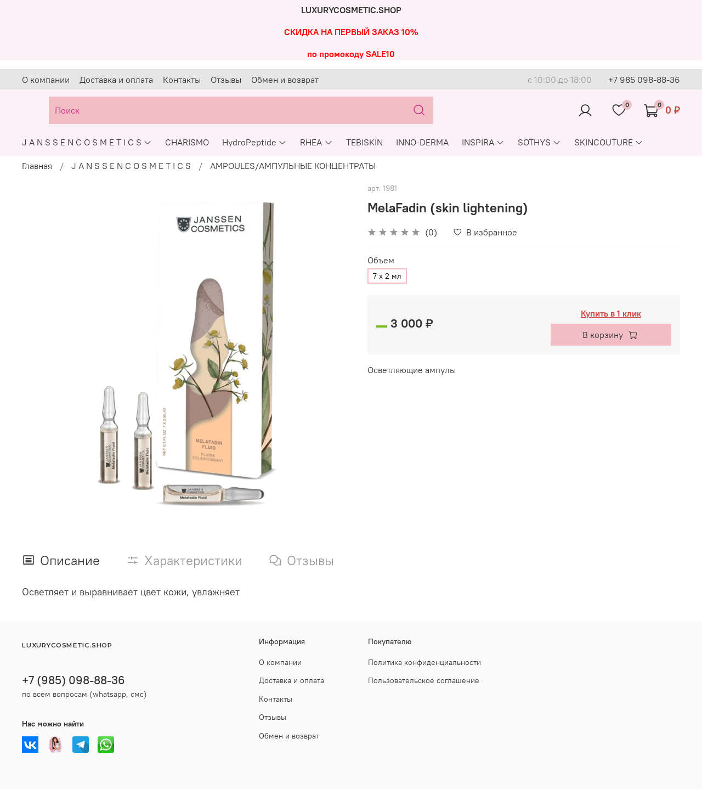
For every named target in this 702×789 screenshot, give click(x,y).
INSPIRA (483, 142)
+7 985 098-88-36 (644, 79)
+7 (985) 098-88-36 (73, 680)
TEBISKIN (364, 142)
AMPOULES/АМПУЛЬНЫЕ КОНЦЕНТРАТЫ (293, 165)
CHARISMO (187, 142)
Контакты (182, 79)
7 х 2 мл (387, 276)
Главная (37, 165)
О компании (46, 79)
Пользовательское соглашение (423, 680)
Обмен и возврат (285, 79)
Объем (380, 260)
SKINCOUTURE (608, 142)
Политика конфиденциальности (424, 662)
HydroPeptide (254, 142)
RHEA (316, 142)
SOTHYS (539, 142)
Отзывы (226, 79)
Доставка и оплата (116, 79)
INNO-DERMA (422, 142)
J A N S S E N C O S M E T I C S (87, 142)
